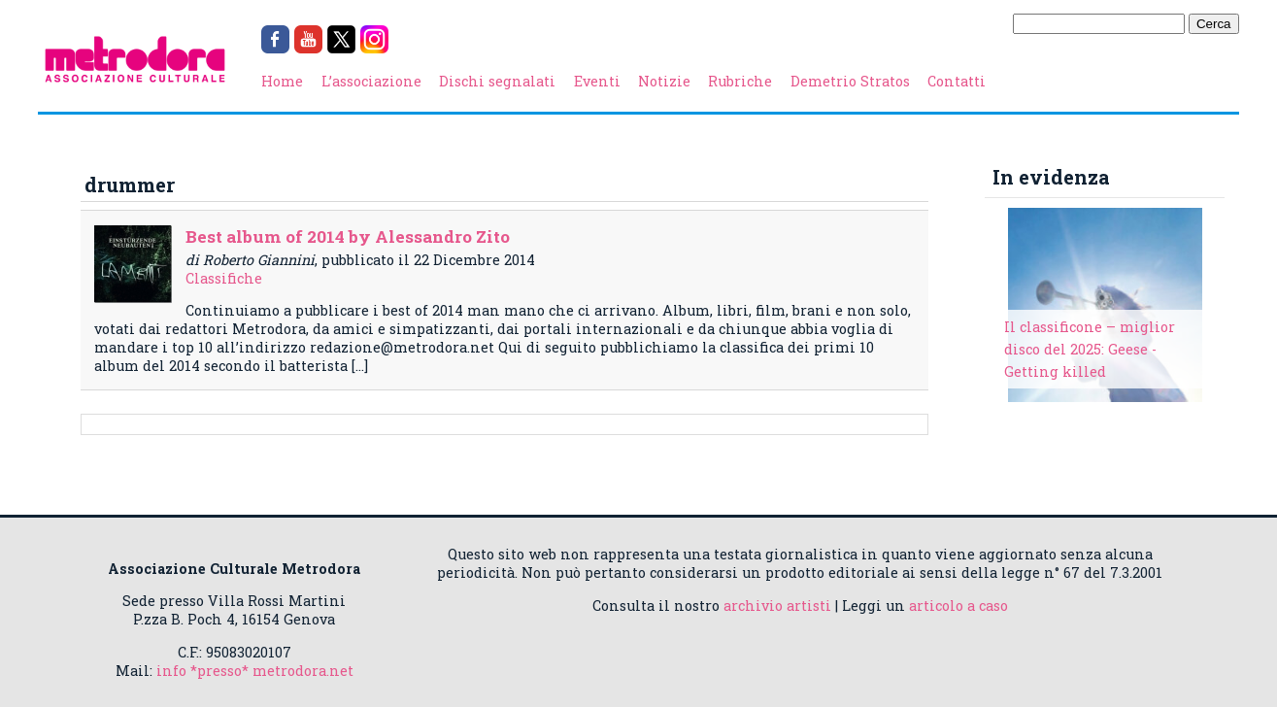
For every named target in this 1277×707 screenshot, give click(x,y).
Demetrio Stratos (850, 81)
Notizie (664, 81)
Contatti (956, 81)
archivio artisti (777, 605)
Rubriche (740, 81)
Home (282, 81)
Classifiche (223, 278)
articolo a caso (958, 605)
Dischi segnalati (497, 81)
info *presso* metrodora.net (254, 670)
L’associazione (371, 81)
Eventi (597, 81)
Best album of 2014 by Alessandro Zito (347, 236)
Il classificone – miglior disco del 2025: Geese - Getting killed (1089, 349)
